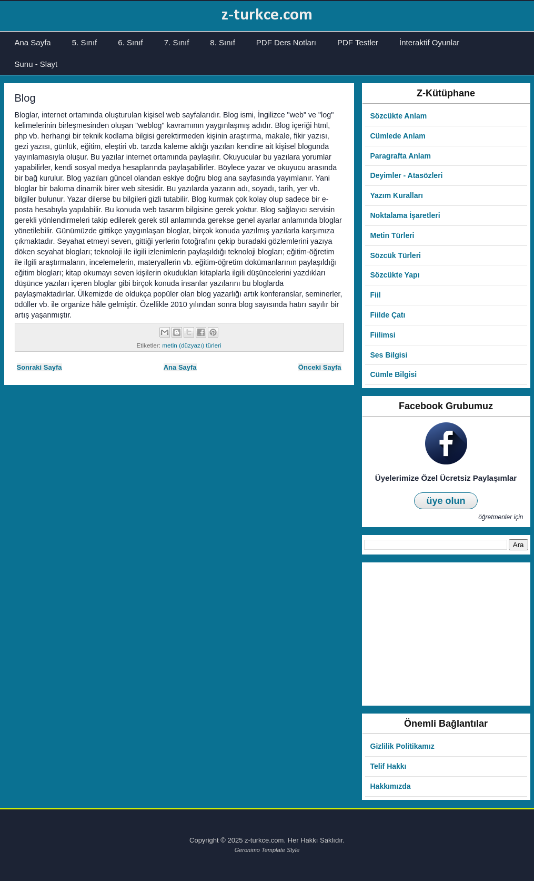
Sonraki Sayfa (39, 367)
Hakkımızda (390, 786)
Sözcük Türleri (395, 255)
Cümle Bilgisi (393, 374)
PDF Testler (357, 42)
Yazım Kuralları (396, 195)
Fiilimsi (383, 335)
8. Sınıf (222, 42)
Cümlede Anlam (398, 136)
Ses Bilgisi (389, 355)
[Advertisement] (446, 634)
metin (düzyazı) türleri (191, 345)
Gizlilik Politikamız (402, 746)
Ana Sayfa (33, 42)
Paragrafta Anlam (400, 156)
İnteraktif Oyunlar (429, 42)
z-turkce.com (267, 15)
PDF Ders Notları (286, 42)
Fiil (375, 295)
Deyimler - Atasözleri (406, 175)
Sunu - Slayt (36, 64)
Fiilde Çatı (388, 315)
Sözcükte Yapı (395, 275)
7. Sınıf (176, 42)
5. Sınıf (84, 42)
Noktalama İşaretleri (405, 215)
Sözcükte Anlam (398, 116)
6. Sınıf (130, 42)
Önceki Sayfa (319, 367)
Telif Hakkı (388, 766)
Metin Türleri (392, 235)
